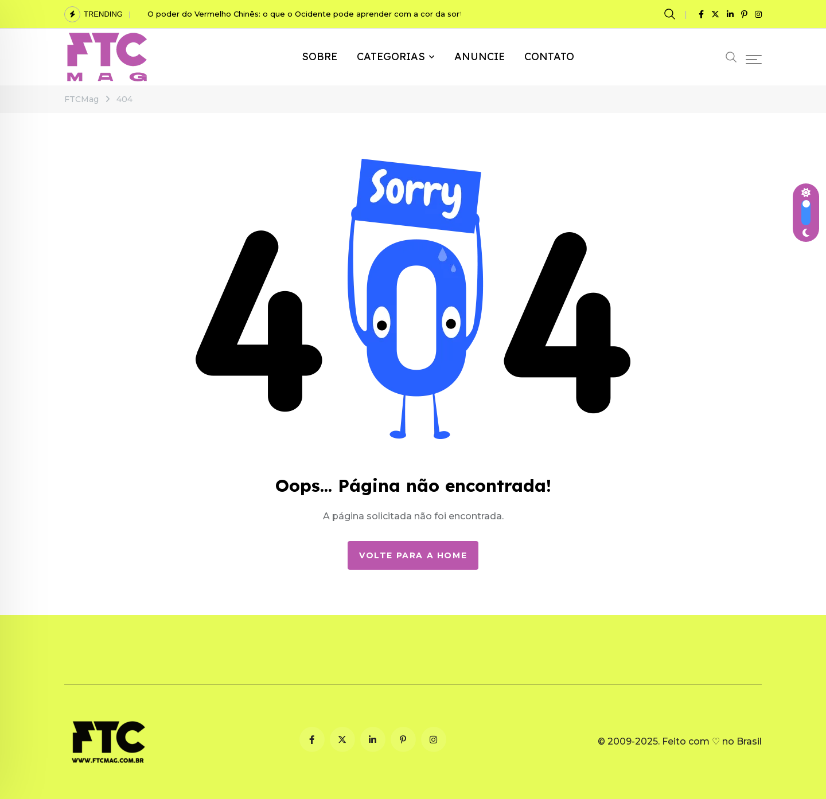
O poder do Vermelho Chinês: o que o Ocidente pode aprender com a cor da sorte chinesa (323, 13)
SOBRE (319, 56)
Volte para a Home (413, 555)
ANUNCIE (479, 56)
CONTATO (549, 56)
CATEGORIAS (391, 56)
